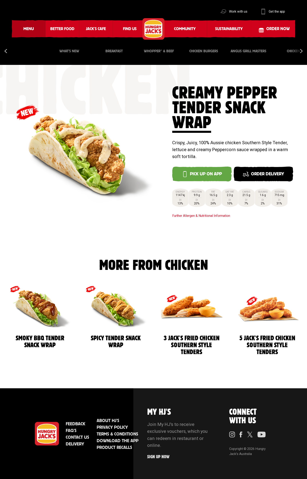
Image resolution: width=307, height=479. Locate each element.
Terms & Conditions (117, 434)
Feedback (75, 424)
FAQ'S (71, 430)
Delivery (75, 444)
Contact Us (77, 437)
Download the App (117, 440)
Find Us (130, 28)
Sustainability (229, 28)
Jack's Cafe (96, 28)
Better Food (62, 28)
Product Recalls (114, 447)
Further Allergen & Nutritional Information (201, 216)
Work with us (238, 11)
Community (185, 28)
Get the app (277, 11)
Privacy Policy (112, 427)
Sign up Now (158, 456)
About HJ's (108, 420)
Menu (28, 28)
